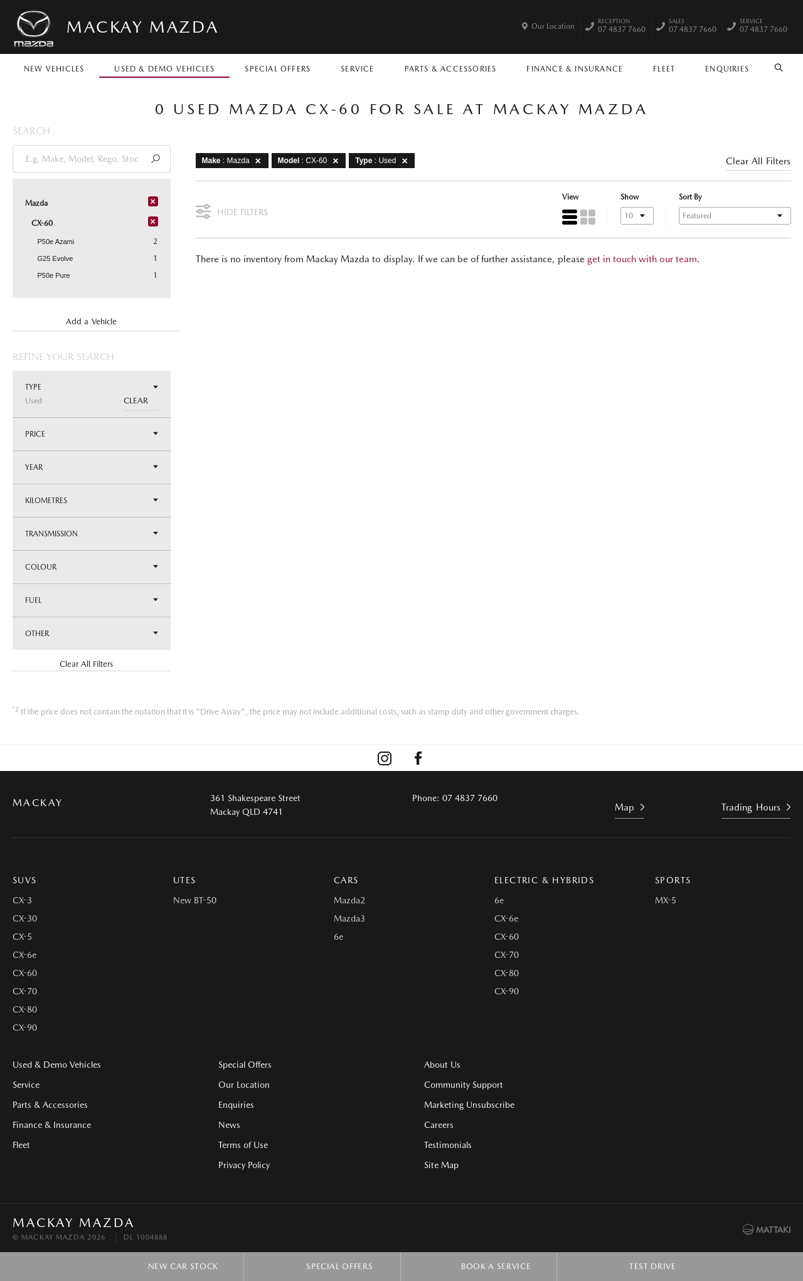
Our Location (553, 26)
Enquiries (727, 69)
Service (357, 69)
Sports (673, 881)
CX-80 (25, 1011)
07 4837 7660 (622, 27)
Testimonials (638, 1086)
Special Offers (278, 69)
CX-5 (22, 938)
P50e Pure (54, 275)
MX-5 (665, 901)
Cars (346, 881)
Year (91, 467)
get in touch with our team (642, 259)
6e (338, 938)
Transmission (91, 533)
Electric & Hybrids (544, 881)
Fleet (664, 69)
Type (91, 394)
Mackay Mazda (142, 26)
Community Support (453, 1086)
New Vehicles (54, 69)
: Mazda (233, 161)
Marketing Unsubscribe (459, 1106)
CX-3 (22, 901)
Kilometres (91, 500)
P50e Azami (56, 241)
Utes (184, 881)
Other (91, 633)
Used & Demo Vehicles (164, 69)
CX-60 (25, 974)
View (569, 197)
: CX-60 (310, 161)
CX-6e (24, 956)
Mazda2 (349, 901)
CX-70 (25, 992)
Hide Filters (232, 210)
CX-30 (25, 920)
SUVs (25, 881)
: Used (384, 161)
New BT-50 (194, 901)
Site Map (632, 1106)
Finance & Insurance (574, 69)
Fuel (91, 600)
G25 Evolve (55, 258)
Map (624, 808)
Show (629, 197)
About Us (432, 1066)
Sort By (689, 197)
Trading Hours (751, 808)
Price (91, 434)
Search (774, 67)
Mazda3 (349, 920)
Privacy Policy (239, 1166)
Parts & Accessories (451, 69)
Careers (629, 1066)
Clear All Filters (86, 664)
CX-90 (25, 1029)
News (224, 1126)
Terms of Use (238, 1146)
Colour (91, 566)
